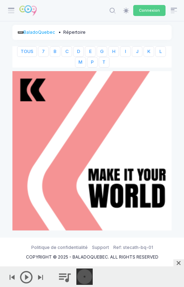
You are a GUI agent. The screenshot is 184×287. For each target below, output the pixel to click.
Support (100, 247)
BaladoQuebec (39, 32)
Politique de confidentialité (59, 247)
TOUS (27, 51)
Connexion (149, 10)
